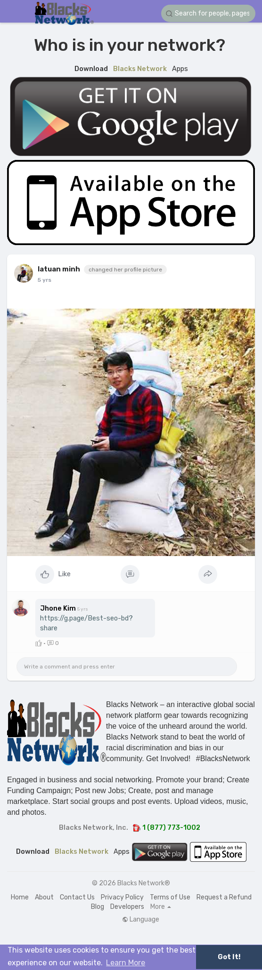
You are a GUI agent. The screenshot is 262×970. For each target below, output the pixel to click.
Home (20, 897)
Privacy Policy (122, 897)
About (44, 897)
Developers (127, 907)
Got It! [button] (229, 957)
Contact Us (77, 897)
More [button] (160, 907)
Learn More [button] (125, 962)
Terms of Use (170, 897)
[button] (208, 13)
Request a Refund (224, 897)
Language (140, 919)
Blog (97, 907)
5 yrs (44, 280)
